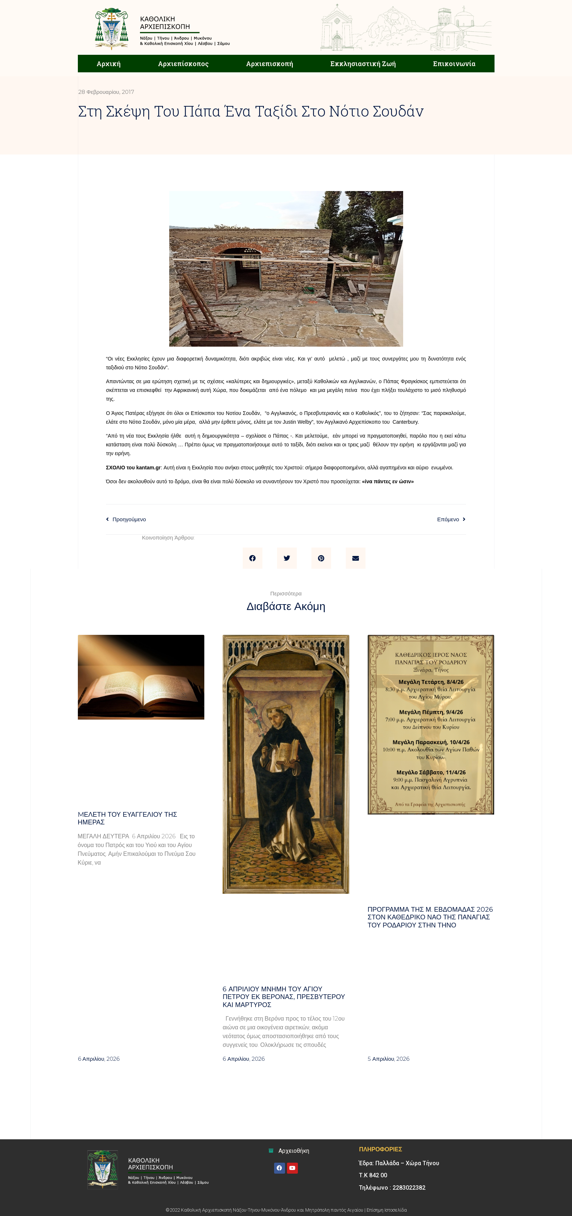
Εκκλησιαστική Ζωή (363, 63)
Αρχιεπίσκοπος (183, 63)
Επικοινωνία (454, 63)
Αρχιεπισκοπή (269, 63)
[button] (252, 558)
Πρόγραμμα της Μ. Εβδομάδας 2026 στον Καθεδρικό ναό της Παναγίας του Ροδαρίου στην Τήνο (430, 917)
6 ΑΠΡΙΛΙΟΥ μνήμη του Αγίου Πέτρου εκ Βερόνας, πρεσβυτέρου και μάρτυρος (284, 997)
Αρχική (108, 63)
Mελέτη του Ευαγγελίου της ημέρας (127, 819)
